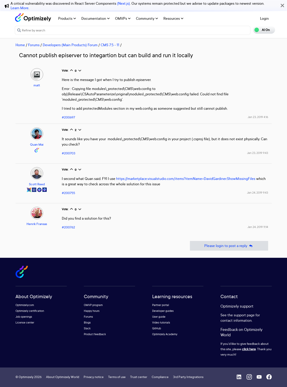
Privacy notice (94, 377)
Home (20, 44)
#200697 (68, 117)
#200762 (68, 227)
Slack (87, 328)
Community (147, 18)
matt (36, 85)
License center (25, 322)
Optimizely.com (25, 305)
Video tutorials (161, 322)
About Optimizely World (62, 377)
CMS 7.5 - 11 (110, 44)
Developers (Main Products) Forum (70, 44)
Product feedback (95, 334)
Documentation (95, 18)
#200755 (68, 193)
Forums (34, 44)
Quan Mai (36, 144)
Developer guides (163, 311)
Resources (173, 18)
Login (264, 18)
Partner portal (160, 305)
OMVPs (123, 18)
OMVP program (93, 305)
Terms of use (117, 377)
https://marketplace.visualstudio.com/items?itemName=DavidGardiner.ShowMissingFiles (185, 178)
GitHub (156, 328)
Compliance (160, 377)
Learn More (20, 7)
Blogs (87, 322)
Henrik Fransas (37, 224)
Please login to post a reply (229, 245)
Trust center (138, 377)
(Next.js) (123, 3)
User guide (158, 317)
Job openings (24, 317)
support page (244, 315)
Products (67, 18)
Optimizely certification (30, 311)
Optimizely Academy (164, 334)
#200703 (68, 153)
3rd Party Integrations (188, 377)
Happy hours (92, 311)
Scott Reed (37, 184)
